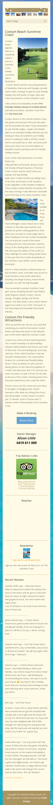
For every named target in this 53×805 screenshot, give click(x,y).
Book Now (26, 420)
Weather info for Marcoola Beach (26, 534)
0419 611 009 (27, 442)
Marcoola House (26, 481)
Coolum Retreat (26, 488)
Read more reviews (14, 777)
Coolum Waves (26, 486)
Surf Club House (26, 484)
